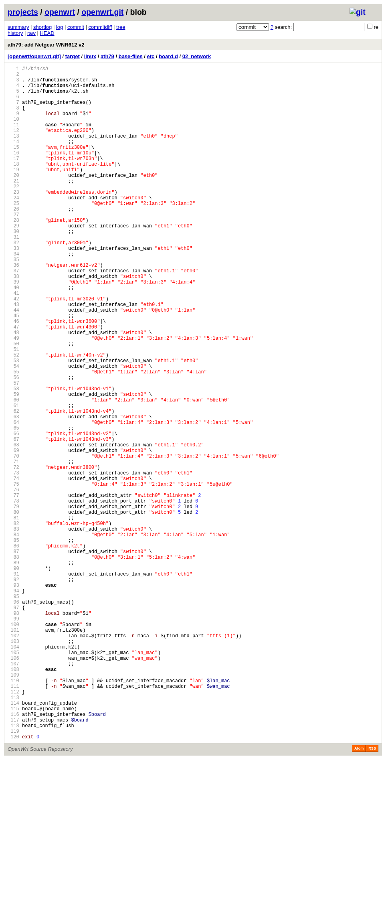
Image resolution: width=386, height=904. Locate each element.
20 (13, 199)
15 (13, 165)
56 (13, 444)
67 (13, 519)
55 (13, 437)
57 (13, 451)
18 (13, 185)
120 (13, 881)
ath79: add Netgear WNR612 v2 (46, 45)
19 (13, 192)
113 (13, 833)
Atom (359, 893)
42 (13, 349)
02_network (196, 56)
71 (13, 546)
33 (13, 287)
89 (13, 669)
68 (13, 526)
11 (13, 137)
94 (13, 703)
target (72, 56)
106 (13, 785)
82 (13, 621)
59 (13, 465)
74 (13, 567)
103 (13, 765)
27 (13, 246)
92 (13, 690)
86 (13, 649)
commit (75, 27)
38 (13, 321)
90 (13, 676)
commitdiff (100, 27)
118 (13, 867)
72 (13, 553)
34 (13, 294)
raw (31, 33)
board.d (168, 56)
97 (13, 724)
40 (13, 335)
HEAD (47, 33)
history (15, 33)
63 (13, 492)
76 (13, 581)
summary (18, 27)
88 (13, 662)
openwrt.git (102, 12)
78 (13, 594)
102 (13, 758)
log (59, 27)
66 (13, 512)
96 (13, 717)
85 (13, 642)
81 (13, 615)
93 (13, 696)
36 (13, 308)
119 (13, 874)
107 (13, 792)
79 (13, 601)
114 (13, 840)
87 (13, 656)
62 (13, 485)
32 (13, 281)
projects (23, 12)
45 (13, 369)
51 (13, 410)
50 (13, 403)
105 (13, 778)
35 (13, 301)
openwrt (59, 12)
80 (13, 608)
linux (90, 56)
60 (13, 471)
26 (13, 240)
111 (13, 819)
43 (13, 356)
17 (13, 178)
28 (13, 253)
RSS (372, 893)
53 (13, 424)
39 (13, 328)
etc (151, 56)
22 (13, 212)
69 (13, 533)
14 (13, 158)
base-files (131, 56)
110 (13, 812)
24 (13, 226)
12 (13, 144)
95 (13, 710)
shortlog (42, 27)
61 (13, 478)
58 (13, 458)
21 (13, 206)
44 (13, 362)
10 (13, 131)
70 (13, 540)
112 (13, 826)
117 (13, 860)
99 (13, 737)
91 (13, 683)
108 (13, 799)
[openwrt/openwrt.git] (34, 56)
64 (13, 499)
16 (13, 171)
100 (13, 744)
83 (13, 628)
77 (13, 587)
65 (13, 506)
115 (13, 846)
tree (120, 27)
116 (13, 853)
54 (13, 431)
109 (13, 806)
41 (13, 342)
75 (13, 574)
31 (13, 274)
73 (13, 560)
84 (13, 635)
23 (13, 219)
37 (13, 315)
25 (13, 233)
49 (13, 396)
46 (13, 376)
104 (13, 771)
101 (13, 751)
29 (13, 260)
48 (13, 390)
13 (13, 151)
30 (13, 267)
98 (13, 731)
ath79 (107, 56)
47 (13, 383)
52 (13, 417)
